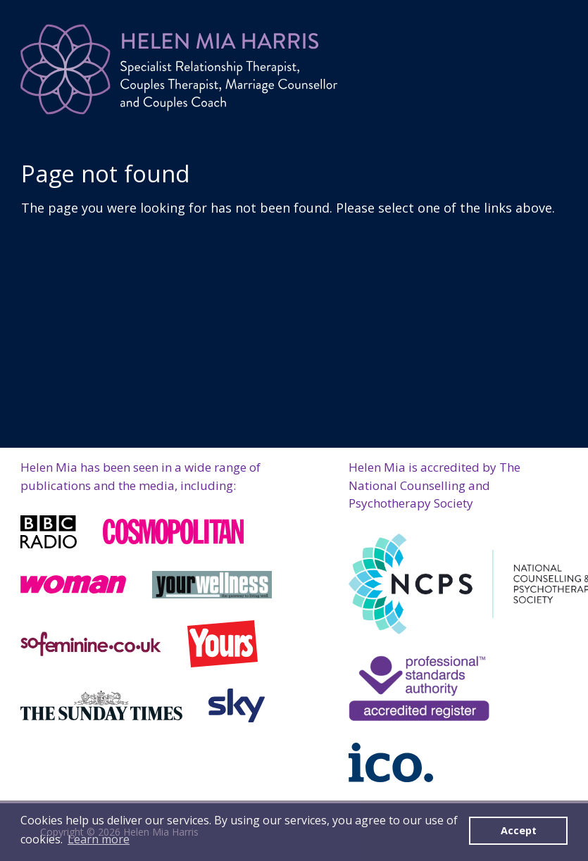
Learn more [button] (99, 839)
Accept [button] (519, 830)
